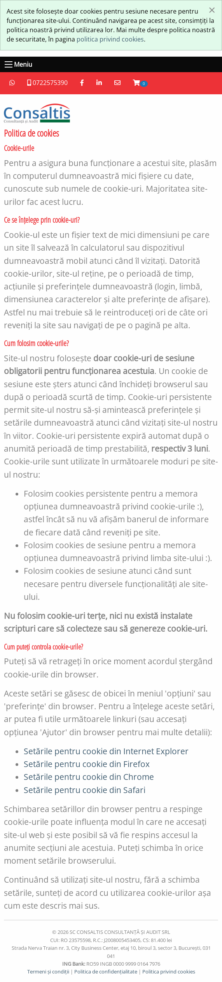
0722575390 (47, 82)
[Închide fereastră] (211, 9)
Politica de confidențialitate (105, 971)
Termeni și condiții (48, 971)
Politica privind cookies (168, 971)
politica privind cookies (110, 39)
